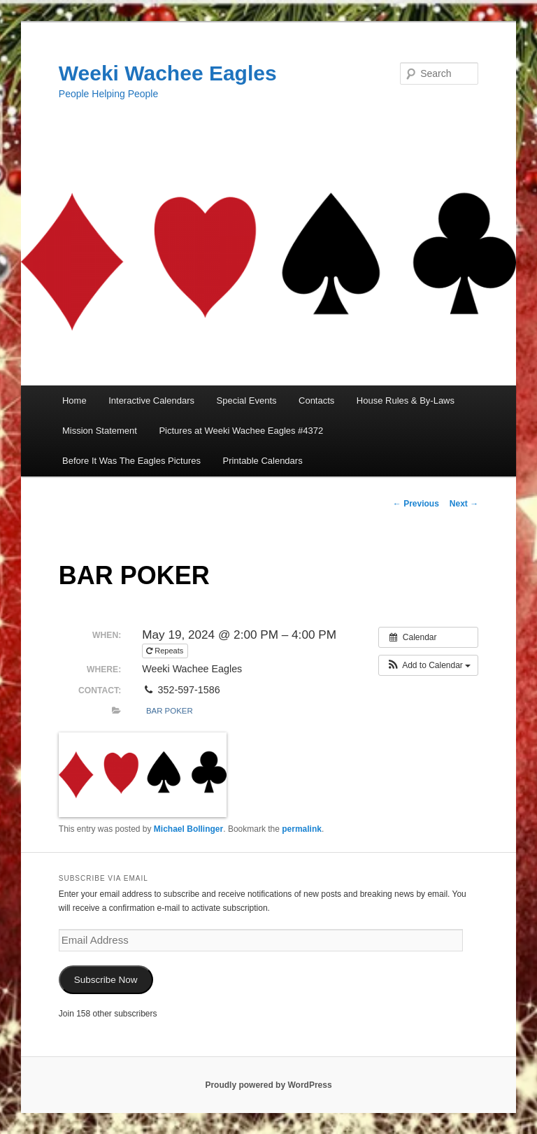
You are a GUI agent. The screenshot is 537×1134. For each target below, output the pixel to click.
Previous (416, 504)
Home (74, 400)
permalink (302, 829)
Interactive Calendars (151, 400)
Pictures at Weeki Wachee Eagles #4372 (241, 430)
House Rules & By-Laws (405, 400)
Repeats (165, 650)
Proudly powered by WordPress (268, 1085)
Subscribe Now (106, 979)
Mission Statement (99, 430)
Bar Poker (169, 711)
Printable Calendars (262, 460)
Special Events (247, 400)
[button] (428, 665)
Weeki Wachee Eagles (168, 73)
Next (464, 504)
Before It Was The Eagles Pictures (131, 460)
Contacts (316, 400)
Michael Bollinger (188, 829)
